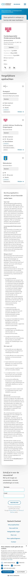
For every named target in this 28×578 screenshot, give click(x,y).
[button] (14, 575)
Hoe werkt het (13, 528)
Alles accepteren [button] (7, 571)
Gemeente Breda (8, 40)
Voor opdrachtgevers (13, 538)
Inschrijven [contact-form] (14, 502)
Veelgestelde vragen (13, 532)
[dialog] (14, 561)
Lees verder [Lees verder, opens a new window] (10, 559)
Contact (13, 542)
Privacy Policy (12, 510)
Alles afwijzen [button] (21, 571)
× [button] (26, 546)
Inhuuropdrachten (6, 10)
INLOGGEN (17, 4)
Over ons (13, 535)
